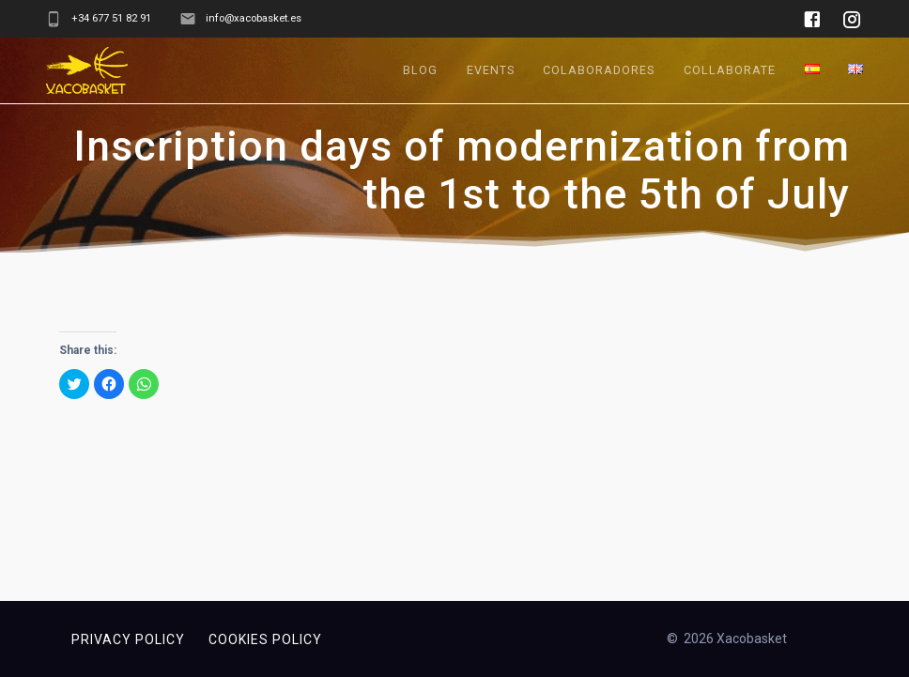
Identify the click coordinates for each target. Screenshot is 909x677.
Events (491, 70)
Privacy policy (128, 639)
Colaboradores (599, 70)
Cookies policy (265, 639)
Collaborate (730, 70)
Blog (420, 70)
